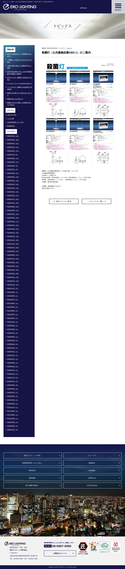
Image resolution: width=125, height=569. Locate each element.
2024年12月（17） (13, 195)
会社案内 (92, 470)
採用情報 (32, 478)
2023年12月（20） (13, 240)
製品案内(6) (11, 126)
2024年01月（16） (13, 236)
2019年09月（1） (13, 363)
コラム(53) (10, 118)
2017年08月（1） (13, 411)
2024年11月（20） (13, 199)
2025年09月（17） (13, 162)
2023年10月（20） (13, 247)
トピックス (92, 455)
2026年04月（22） (13, 136)
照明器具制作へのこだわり (32, 463)
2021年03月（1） (13, 318)
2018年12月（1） (13, 374)
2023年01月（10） (13, 281)
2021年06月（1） (13, 310)
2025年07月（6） (13, 169)
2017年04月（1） (13, 418)
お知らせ (69, 48)
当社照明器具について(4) (15, 122)
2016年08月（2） (13, 426)
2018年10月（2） (13, 381)
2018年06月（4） (13, 396)
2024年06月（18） (13, 218)
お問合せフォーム (60, 553)
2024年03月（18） (13, 229)
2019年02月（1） (13, 370)
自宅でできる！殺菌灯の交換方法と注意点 (19, 79)
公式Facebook (92, 485)
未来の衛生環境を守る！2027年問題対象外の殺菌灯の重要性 (19, 73)
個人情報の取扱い (32, 485)
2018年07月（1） (13, 392)
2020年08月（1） (13, 329)
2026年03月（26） (13, 140)
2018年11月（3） (13, 377)
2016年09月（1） (13, 422)
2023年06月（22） (13, 262)
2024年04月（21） (13, 225)
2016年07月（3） (13, 429)
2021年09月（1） (13, 303)
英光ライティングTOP (32, 455)
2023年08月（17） (13, 255)
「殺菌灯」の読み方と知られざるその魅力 (19, 61)
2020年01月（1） (13, 355)
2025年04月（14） (13, 180)
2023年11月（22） (13, 244)
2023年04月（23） (13, 270)
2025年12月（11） (13, 151)
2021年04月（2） (13, 314)
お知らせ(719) (11, 115)
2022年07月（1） (13, 299)
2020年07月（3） (13, 333)
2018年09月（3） (13, 385)
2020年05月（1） (13, 340)
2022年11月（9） (13, 288)
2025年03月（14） (13, 184)
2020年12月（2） (13, 322)
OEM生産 (32, 470)
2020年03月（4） (13, 348)
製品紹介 (92, 463)
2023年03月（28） (13, 273)
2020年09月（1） (13, 325)
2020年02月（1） (13, 351)
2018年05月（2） (13, 400)
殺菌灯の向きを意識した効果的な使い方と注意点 (19, 104)
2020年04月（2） (13, 344)
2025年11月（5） (13, 154)
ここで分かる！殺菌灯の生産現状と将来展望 (19, 88)
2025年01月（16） (13, 192)
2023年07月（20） (13, 258)
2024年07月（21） (13, 214)
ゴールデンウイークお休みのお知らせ (19, 83)
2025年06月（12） (13, 173)
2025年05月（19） (13, 177)
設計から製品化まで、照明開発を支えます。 (19, 55)
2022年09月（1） (13, 292)
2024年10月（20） (13, 203)
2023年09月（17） (13, 251)
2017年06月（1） (13, 415)
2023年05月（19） (13, 266)
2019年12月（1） (13, 359)
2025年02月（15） (13, 188)
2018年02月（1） (13, 403)
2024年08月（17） (13, 210)
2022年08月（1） (13, 296)
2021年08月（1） (13, 307)
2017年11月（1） (13, 407)
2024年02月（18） (13, 232)
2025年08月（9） (13, 166)
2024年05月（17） (13, 221)
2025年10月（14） (13, 158)
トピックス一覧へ (96, 201)
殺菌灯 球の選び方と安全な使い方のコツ (19, 94)
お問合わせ (92, 478)
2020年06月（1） (13, 337)
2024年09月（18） (13, 206)
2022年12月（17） (13, 284)
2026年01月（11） (13, 147)
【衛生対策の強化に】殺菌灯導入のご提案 (19, 67)
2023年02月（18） (13, 277)
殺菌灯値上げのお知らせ (15, 99)
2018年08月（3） (13, 389)
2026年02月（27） (13, 143)
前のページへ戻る (63, 201)
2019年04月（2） (13, 366)
